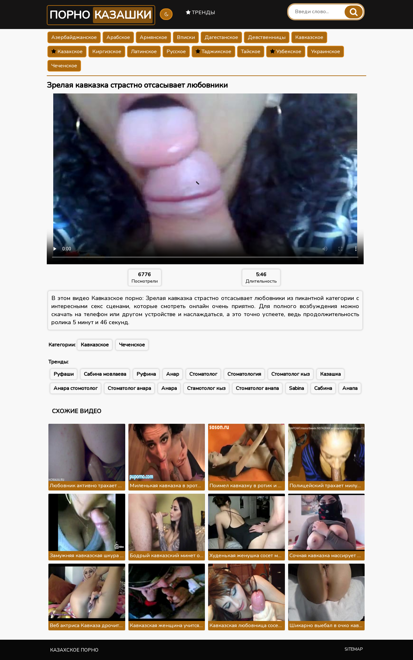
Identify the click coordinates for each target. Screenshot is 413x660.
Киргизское (106, 51)
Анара (169, 388)
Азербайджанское (74, 37)
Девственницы (267, 37)
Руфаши (64, 374)
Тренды (200, 12)
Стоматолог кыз (290, 374)
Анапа (350, 388)
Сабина (323, 388)
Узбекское (285, 51)
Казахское (67, 51)
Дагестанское (221, 37)
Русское (176, 51)
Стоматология (244, 374)
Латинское (144, 51)
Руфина (146, 374)
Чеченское (64, 65)
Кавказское (309, 37)
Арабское (118, 37)
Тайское (250, 51)
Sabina (296, 388)
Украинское (325, 51)
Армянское (153, 37)
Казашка (330, 374)
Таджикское (213, 51)
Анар (172, 374)
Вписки (186, 37)
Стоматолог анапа (257, 388)
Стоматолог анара (129, 388)
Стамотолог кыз (206, 388)
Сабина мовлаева (105, 374)
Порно (101, 15)
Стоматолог (203, 374)
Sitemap (354, 649)
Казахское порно (74, 650)
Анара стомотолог (75, 388)
